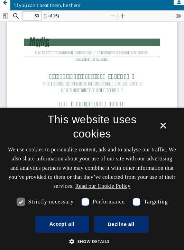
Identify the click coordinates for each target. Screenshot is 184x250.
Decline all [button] (121, 224)
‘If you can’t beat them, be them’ (48, 5)
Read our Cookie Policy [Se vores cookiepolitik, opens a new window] (102, 186)
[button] (92, 241)
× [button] (163, 128)
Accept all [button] (61, 223)
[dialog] (92, 179)
